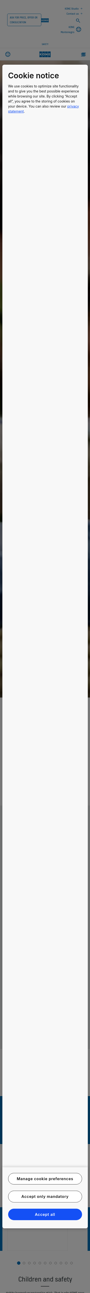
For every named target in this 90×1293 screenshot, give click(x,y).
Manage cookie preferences (45, 1178)
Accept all (45, 1214)
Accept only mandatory (45, 1196)
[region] (45, 646)
